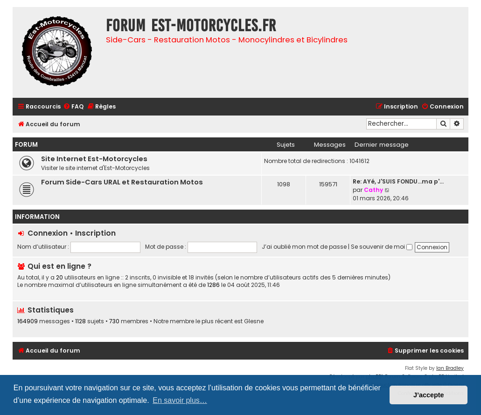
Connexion (48, 233)
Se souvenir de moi (381, 247)
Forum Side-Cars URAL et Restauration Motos (122, 182)
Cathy (373, 190)
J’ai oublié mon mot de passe (304, 247)
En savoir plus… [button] (180, 400)
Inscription (95, 233)
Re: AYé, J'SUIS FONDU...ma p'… (398, 181)
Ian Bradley (450, 368)
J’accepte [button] (428, 395)
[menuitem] (73, 107)
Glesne (254, 321)
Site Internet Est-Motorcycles (94, 158)
